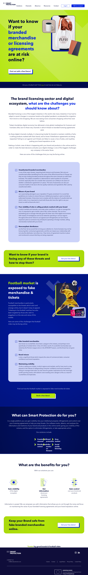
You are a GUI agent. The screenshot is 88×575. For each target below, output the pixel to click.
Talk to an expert (78, 6)
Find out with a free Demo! (20, 71)
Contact (56, 6)
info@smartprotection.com (15, 561)
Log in (65, 6)
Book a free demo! (43, 396)
